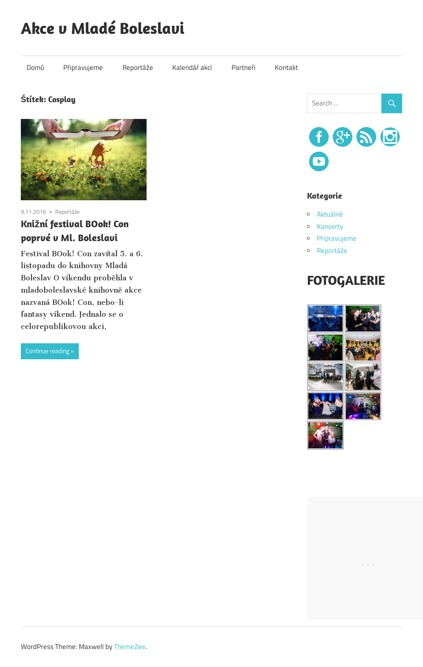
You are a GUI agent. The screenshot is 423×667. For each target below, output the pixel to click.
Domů (35, 67)
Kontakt (286, 67)
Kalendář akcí (192, 67)
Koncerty (330, 226)
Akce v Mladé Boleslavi (102, 28)
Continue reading (47, 351)
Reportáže (137, 67)
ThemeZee (129, 646)
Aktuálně (330, 214)
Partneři (244, 67)
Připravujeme (83, 67)
